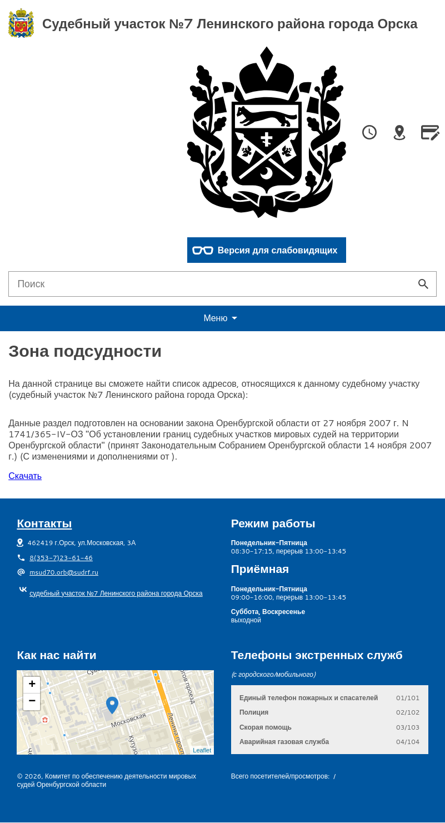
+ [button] (32, 685)
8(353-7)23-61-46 (61, 557)
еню (222, 318)
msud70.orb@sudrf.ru (63, 572)
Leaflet (202, 750)
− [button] (32, 702)
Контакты (44, 523)
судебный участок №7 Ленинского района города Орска (109, 593)
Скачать (25, 475)
